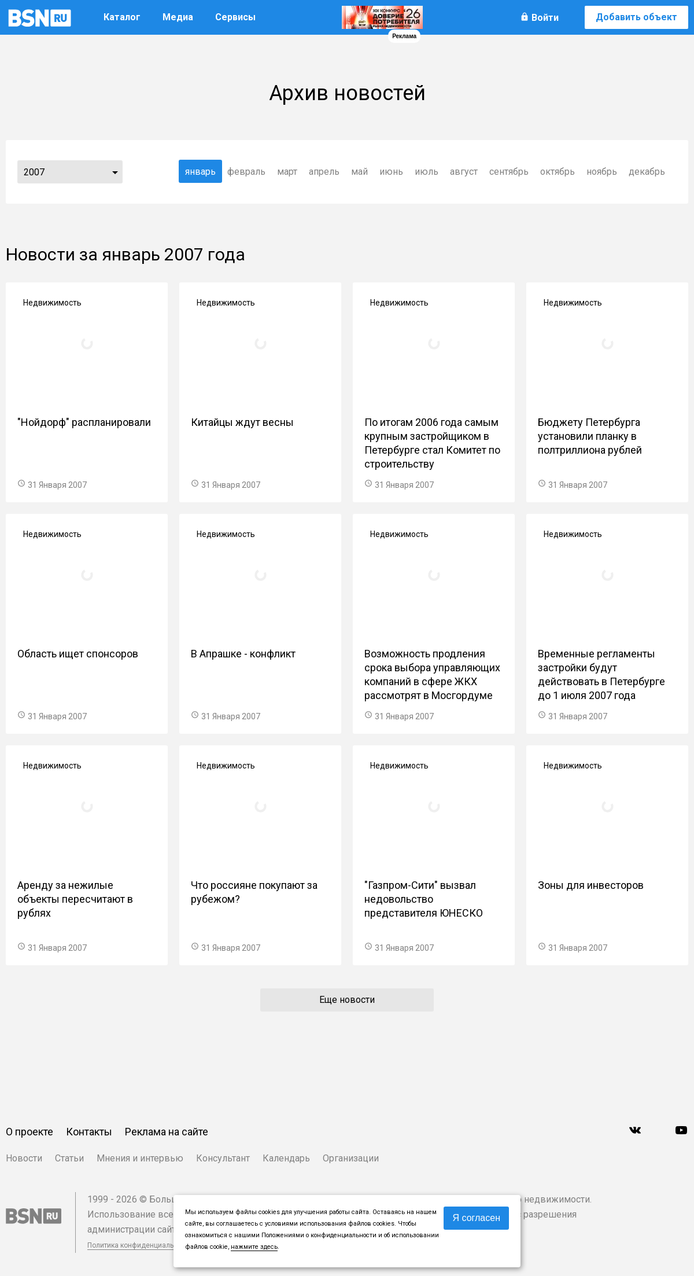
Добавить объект (636, 17)
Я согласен (476, 1218)
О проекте (29, 1132)
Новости (24, 1158)
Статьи (69, 1158)
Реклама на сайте (166, 1132)
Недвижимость (52, 302)
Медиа (178, 17)
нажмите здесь (254, 1247)
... (115, 172)
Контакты (89, 1132)
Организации (351, 1158)
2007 (34, 172)
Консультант (223, 1158)
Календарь (286, 1158)
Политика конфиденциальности (140, 1245)
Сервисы (235, 17)
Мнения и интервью (140, 1158)
